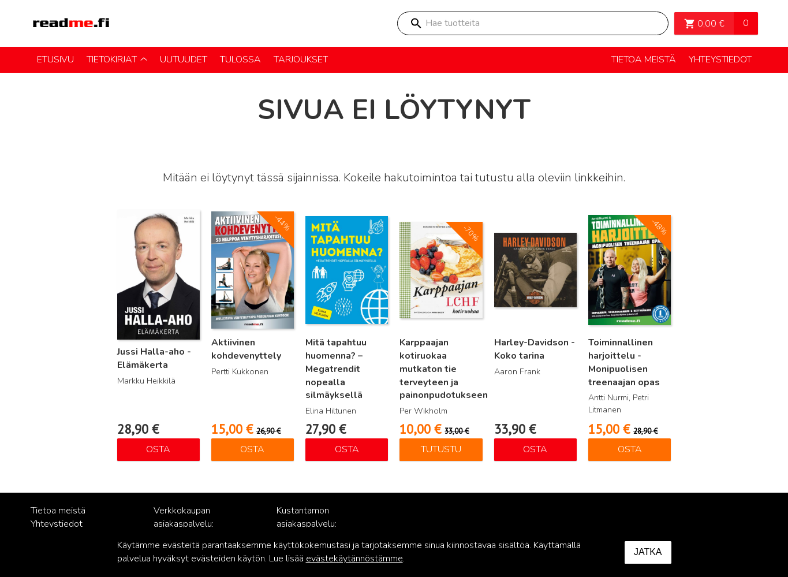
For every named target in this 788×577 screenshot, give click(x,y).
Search (415, 23)
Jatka (648, 552)
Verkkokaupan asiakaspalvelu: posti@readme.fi (187, 524)
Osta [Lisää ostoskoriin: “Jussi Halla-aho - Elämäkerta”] (158, 449)
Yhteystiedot (57, 524)
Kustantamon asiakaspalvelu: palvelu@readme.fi (314, 524)
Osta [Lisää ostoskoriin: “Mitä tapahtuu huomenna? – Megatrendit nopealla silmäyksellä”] (347, 449)
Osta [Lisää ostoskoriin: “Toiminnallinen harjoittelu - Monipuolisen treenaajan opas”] (630, 449)
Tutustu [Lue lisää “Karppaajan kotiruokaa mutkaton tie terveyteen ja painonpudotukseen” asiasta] (441, 449)
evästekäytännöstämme (354, 558)
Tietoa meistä (58, 510)
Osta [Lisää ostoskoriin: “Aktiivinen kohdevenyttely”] (252, 449)
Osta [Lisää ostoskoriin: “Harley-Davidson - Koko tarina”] (535, 449)
